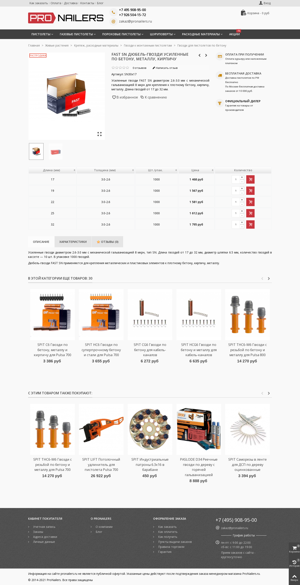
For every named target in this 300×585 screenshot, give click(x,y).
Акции (235, 32)
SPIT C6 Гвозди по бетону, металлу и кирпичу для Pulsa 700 (52, 349)
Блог (100, 3)
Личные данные (43, 542)
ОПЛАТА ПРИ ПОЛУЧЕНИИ (244, 54)
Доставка (71, 3)
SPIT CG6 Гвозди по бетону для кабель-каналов (150, 349)
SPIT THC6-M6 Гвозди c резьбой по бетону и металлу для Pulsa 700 (52, 464)
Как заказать (38, 3)
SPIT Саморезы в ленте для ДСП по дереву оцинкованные (247, 464)
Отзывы (107, 242)
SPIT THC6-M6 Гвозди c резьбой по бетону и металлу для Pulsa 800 (247, 349)
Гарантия (164, 552)
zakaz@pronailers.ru (135, 21)
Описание (41, 242)
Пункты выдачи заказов (174, 542)
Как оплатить (167, 532)
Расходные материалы (201, 34)
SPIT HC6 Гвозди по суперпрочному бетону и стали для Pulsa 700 (101, 349)
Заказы (37, 532)
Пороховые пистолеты (121, 34)
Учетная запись (43, 527)
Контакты (87, 3)
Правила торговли (170, 547)
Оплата (56, 3)
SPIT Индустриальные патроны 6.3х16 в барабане (150, 464)
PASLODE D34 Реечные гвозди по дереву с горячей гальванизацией (199, 467)
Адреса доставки (44, 537)
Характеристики (73, 242)
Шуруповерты (161, 34)
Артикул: (117, 74)
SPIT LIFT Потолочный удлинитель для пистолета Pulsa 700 (101, 464)
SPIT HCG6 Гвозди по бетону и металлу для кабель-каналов (199, 349)
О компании (103, 527)
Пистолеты (40, 34)
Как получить (167, 537)
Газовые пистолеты (76, 34)
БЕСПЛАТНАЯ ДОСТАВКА (243, 73)
